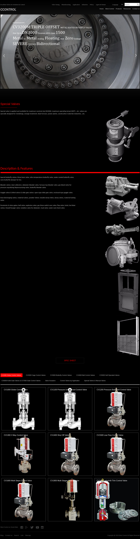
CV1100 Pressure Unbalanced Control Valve (68, 390)
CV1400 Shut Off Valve (59, 435)
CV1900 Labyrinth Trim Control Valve (112, 481)
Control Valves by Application (69, 380)
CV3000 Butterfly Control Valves (61, 375)
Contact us (136, 9)
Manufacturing (66, 4)
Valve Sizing (56, 4)
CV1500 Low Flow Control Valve (110, 435)
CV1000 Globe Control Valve (16, 390)
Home (102, 9)
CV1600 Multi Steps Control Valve (18, 481)
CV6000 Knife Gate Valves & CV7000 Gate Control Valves (21, 380)
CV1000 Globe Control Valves (11, 375)
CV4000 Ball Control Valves (85, 375)
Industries (85, 4)
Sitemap (28, 535)
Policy (92, 4)
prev (4, 56)
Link (22, 535)
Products (119, 9)
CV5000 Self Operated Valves (109, 375)
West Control (109, 9)
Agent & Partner (101, 4)
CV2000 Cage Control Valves (36, 375)
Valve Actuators (50, 380)
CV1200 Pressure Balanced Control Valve (114, 390)
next (136, 56)
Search (16, 535)
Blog (1, 535)
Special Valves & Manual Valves (95, 380)
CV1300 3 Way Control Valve (16, 435)
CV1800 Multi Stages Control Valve (64, 481)
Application (76, 4)
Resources (127, 9)
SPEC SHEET (70, 361)
